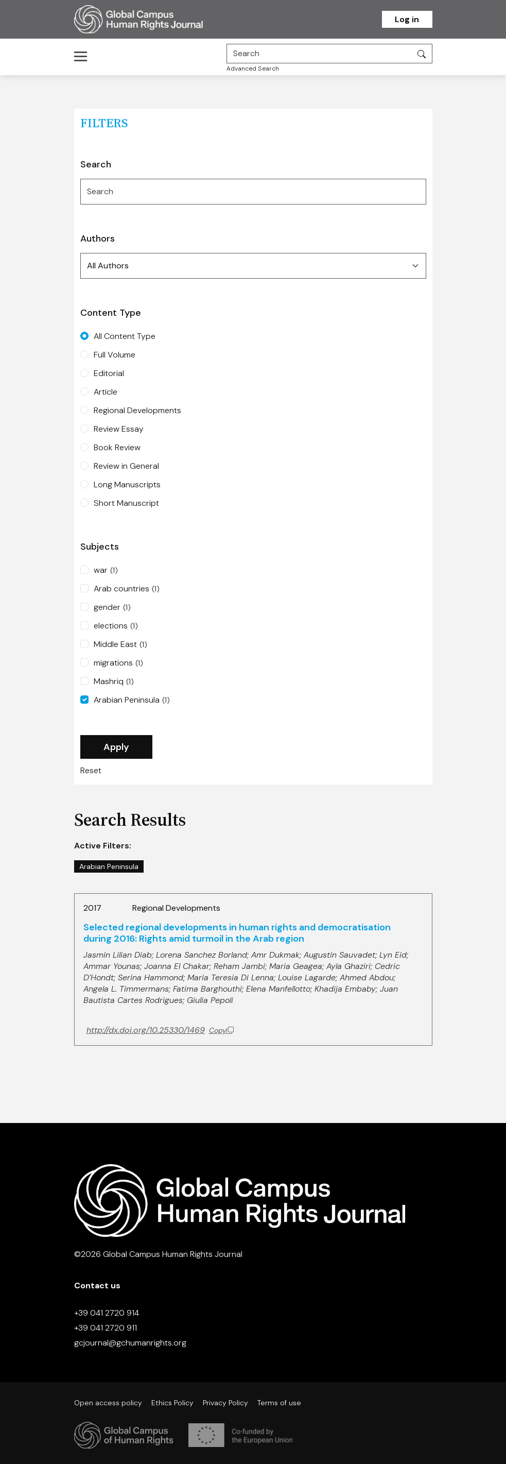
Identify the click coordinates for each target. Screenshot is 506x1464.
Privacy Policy (225, 1402)
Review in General (126, 466)
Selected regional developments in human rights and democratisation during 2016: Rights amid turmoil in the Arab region (237, 933)
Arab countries (127, 588)
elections (116, 626)
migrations (118, 663)
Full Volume (114, 354)
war (106, 570)
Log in (407, 19)
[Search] (319, 53)
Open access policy (108, 1402)
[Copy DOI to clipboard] (160, 1030)
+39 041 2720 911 (105, 1327)
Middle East (120, 644)
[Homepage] (151, 19)
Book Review (117, 447)
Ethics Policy (172, 1402)
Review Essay (119, 428)
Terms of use (279, 1402)
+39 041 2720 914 (106, 1312)
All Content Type (124, 336)
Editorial (109, 373)
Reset (90, 770)
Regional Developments (137, 410)
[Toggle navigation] (83, 56)
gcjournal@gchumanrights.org (130, 1342)
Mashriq (114, 681)
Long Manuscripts (127, 484)
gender (112, 607)
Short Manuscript (126, 503)
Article (105, 391)
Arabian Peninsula (132, 700)
